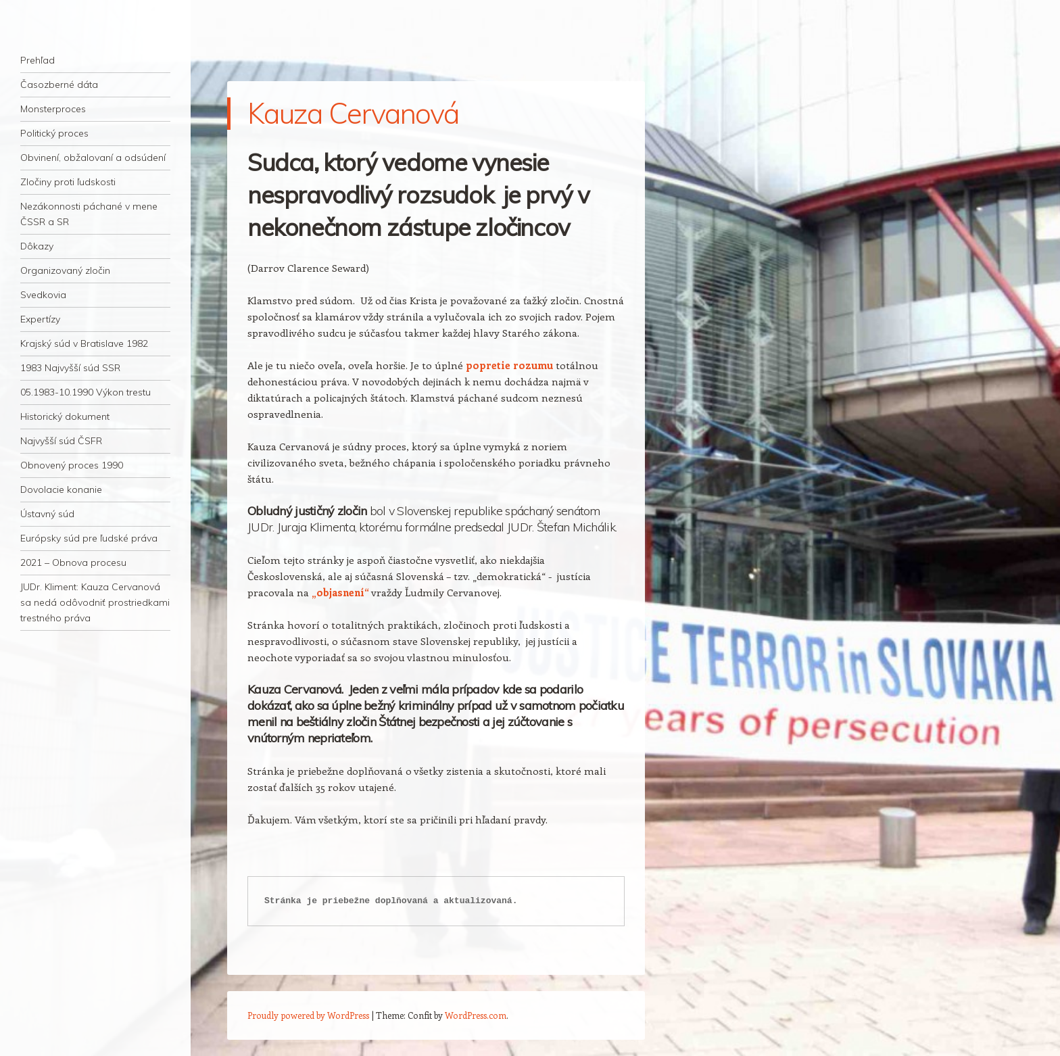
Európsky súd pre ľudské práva (89, 538)
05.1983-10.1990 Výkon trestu (85, 392)
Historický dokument (65, 416)
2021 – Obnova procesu (73, 562)
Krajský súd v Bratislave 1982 (84, 343)
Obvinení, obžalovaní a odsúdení (93, 157)
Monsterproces (53, 109)
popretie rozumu (509, 365)
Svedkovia (43, 295)
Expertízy (40, 319)
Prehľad (37, 60)
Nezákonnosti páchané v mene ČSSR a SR (89, 214)
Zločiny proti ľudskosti (68, 182)
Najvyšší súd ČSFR (61, 441)
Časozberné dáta (59, 84)
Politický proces (54, 133)
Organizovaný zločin (65, 270)
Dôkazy (36, 246)
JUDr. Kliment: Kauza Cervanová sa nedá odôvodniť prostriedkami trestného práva (95, 602)
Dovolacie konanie (61, 489)
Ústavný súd (47, 514)
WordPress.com (475, 1015)
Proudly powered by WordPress (308, 1015)
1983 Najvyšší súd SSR (70, 368)
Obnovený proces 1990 (71, 465)
